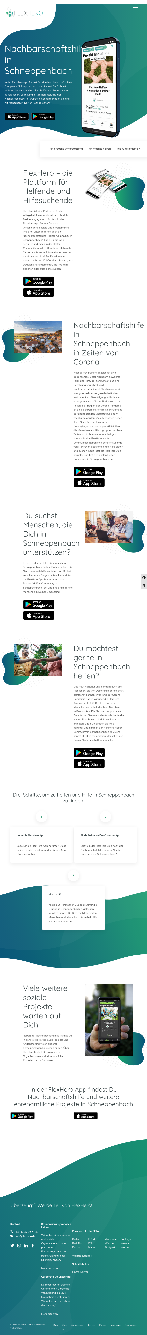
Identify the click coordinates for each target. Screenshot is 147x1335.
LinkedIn (26, 1246)
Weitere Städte (81, 1256)
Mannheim (111, 1239)
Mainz (91, 1247)
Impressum (115, 1325)
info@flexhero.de (25, 1235)
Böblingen (126, 1239)
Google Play (39, 281)
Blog (55, 1325)
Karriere (91, 1325)
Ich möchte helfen (100, 148)
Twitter (12, 1246)
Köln (90, 1243)
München (110, 1243)
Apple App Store (17, 116)
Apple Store (39, 292)
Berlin (75, 1239)
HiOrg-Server (80, 1272)
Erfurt (91, 1239)
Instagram (19, 1246)
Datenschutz (131, 1325)
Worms (125, 1247)
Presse (102, 1325)
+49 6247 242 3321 (28, 1231)
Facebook (33, 1246)
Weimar (125, 1243)
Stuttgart (110, 1247)
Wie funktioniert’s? (128, 148)
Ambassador (77, 1325)
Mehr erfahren (49, 1268)
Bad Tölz (77, 1243)
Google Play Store (43, 116)
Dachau (76, 1247)
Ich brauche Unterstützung (66, 148)
